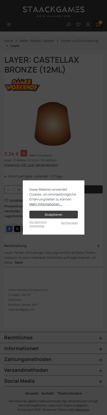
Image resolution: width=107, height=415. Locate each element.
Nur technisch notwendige (38, 224)
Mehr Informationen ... (46, 204)
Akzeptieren (53, 214)
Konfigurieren (69, 223)
